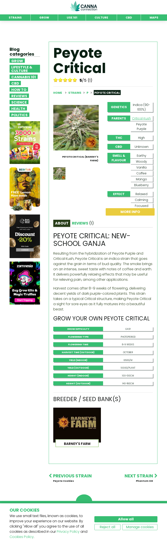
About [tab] (61, 223)
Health (18, 108)
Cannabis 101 (23, 77)
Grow (17, 60)
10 (74, 80)
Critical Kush (141, 118)
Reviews (19, 96)
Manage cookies (140, 526)
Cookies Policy (22, 536)
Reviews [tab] (83, 223)
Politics (19, 114)
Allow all (126, 519)
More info (130, 211)
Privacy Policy (68, 531)
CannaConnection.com (83, 6)
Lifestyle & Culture (21, 69)
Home (57, 93)
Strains (75, 93)
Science (19, 102)
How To (18, 89)
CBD (15, 83)
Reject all (107, 526)
